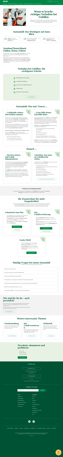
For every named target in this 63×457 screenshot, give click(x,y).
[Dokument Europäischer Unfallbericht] (46, 181)
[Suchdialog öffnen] (50, 1)
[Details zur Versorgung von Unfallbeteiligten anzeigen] (39, 38)
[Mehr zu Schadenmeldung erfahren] (31, 98)
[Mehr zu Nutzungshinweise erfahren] (33, 441)
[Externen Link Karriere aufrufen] (33, 409)
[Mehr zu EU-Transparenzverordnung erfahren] (41, 441)
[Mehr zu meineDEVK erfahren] (20, 409)
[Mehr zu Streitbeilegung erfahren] (26, 441)
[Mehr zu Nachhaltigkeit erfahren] (34, 425)
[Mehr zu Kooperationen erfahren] (34, 421)
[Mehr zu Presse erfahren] (33, 411)
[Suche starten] (42, 403)
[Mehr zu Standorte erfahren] (33, 419)
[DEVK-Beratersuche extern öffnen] (8, 313)
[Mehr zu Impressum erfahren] (21, 441)
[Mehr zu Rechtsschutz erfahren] (22, 415)
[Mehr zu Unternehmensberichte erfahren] (35, 417)
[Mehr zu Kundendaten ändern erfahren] (21, 417)
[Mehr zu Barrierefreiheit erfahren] (53, 441)
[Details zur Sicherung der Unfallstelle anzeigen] (19, 38)
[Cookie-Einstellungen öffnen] (10, 441)
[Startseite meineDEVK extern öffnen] (56, 1)
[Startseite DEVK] (5, 1)
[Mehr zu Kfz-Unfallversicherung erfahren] (46, 233)
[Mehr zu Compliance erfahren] (48, 441)
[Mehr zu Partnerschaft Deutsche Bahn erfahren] (36, 423)
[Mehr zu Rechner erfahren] (17, 228)
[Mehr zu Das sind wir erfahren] (34, 413)
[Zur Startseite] (3, 5)
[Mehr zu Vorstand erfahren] (33, 415)
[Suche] (24, 403)
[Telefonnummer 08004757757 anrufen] (31, 381)
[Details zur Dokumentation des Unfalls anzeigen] (58, 38)
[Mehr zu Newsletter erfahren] (22, 370)
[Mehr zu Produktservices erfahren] (21, 413)
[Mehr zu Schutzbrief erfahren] (17, 231)
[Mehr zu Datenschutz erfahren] (16, 441)
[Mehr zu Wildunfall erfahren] (50, 349)
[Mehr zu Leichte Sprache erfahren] (20, 419)
